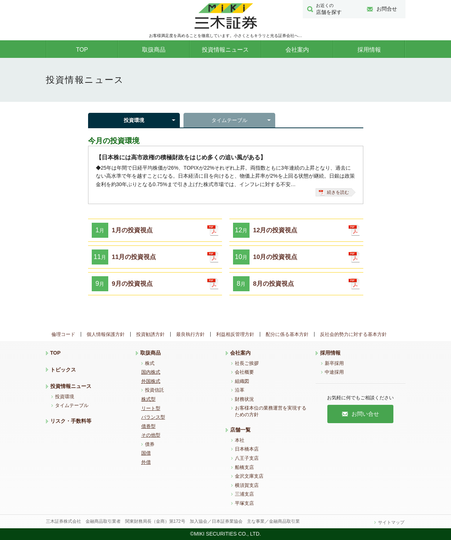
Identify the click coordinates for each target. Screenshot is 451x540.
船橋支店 (244, 467)
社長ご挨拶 (247, 363)
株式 (149, 363)
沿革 (239, 390)
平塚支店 (244, 503)
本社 (239, 440)
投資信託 (154, 390)
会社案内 (297, 50)
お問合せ (382, 9)
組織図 (242, 381)
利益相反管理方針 (235, 334)
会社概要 (244, 372)
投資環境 (134, 120)
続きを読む (334, 193)
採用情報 (369, 50)
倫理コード (63, 334)
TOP (82, 50)
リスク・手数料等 (70, 421)
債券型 (148, 426)
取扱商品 (154, 50)
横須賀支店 (247, 485)
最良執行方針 (190, 334)
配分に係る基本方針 (287, 334)
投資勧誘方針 (150, 334)
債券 (149, 444)
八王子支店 (247, 458)
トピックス (63, 370)
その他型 (150, 435)
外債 (146, 462)
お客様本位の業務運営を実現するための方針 (270, 411)
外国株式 (150, 381)
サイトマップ (391, 522)
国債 (146, 453)
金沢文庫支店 (249, 476)
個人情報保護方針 (106, 334)
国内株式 (150, 372)
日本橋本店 (247, 449)
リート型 (150, 408)
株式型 (148, 399)
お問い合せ (360, 414)
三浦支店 (244, 494)
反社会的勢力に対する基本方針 (353, 334)
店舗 (332, 9)
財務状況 (244, 399)
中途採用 (334, 372)
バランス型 (153, 417)
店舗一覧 (240, 430)
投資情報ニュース (225, 50)
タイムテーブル (229, 120)
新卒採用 (334, 363)
